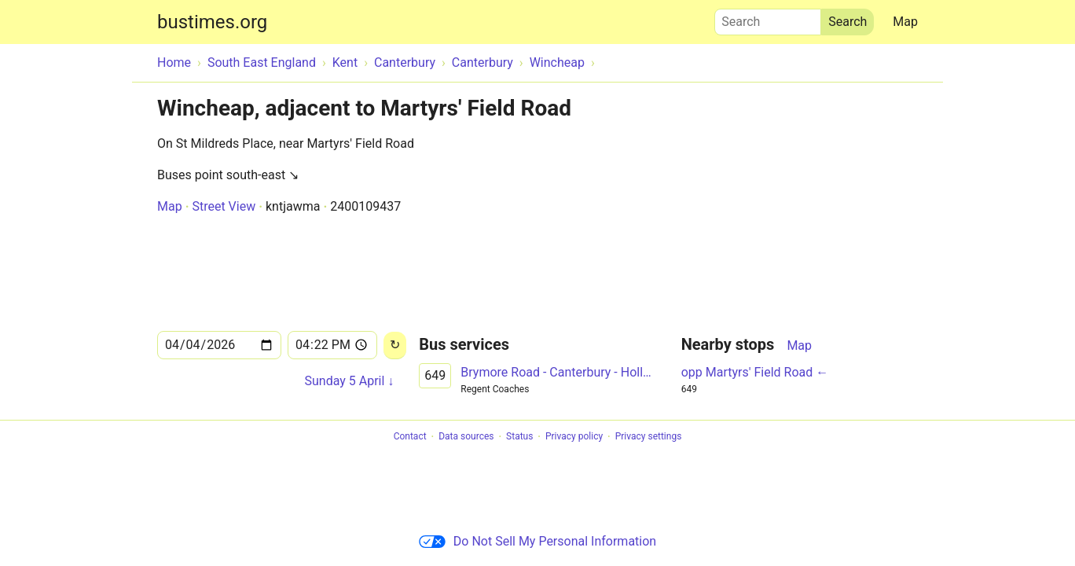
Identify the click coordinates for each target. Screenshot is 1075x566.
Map (905, 21)
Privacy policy (574, 437)
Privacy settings (648, 437)
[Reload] (394, 345)
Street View (223, 206)
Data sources (465, 437)
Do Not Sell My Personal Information (537, 541)
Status (519, 437)
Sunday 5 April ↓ (349, 380)
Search (767, 18)
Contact (410, 437)
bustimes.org (212, 22)
